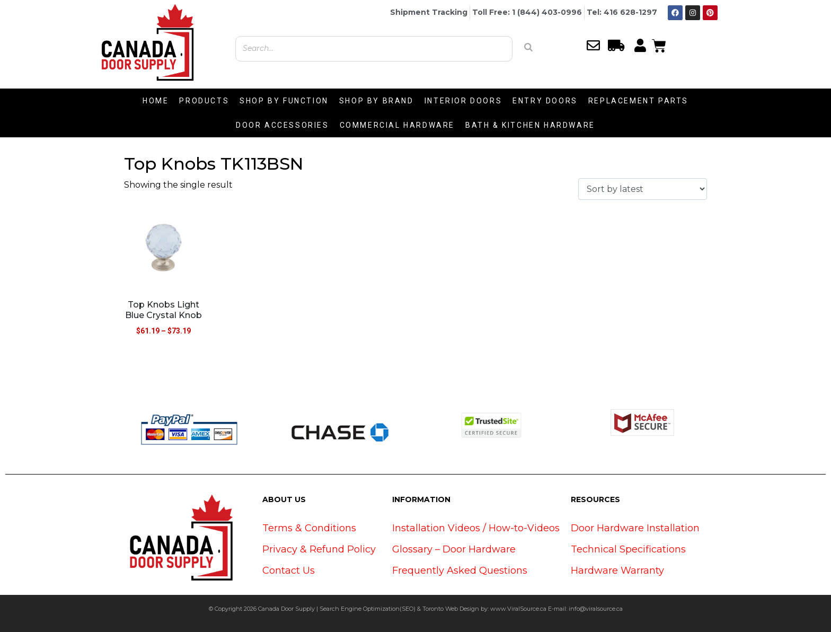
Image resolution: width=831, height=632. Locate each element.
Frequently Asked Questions (459, 570)
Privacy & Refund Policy (319, 549)
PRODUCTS (204, 100)
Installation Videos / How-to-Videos (476, 528)
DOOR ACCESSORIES (282, 125)
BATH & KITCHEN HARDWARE (530, 125)
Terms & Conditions (309, 528)
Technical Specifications (628, 549)
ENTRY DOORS (545, 100)
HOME (156, 100)
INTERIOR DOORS (463, 100)
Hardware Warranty (617, 570)
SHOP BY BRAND (376, 100)
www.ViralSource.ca (518, 608)
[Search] (528, 47)
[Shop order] (642, 189)
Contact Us (288, 570)
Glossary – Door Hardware (454, 549)
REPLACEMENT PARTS (638, 100)
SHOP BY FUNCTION (284, 100)
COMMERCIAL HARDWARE (397, 125)
